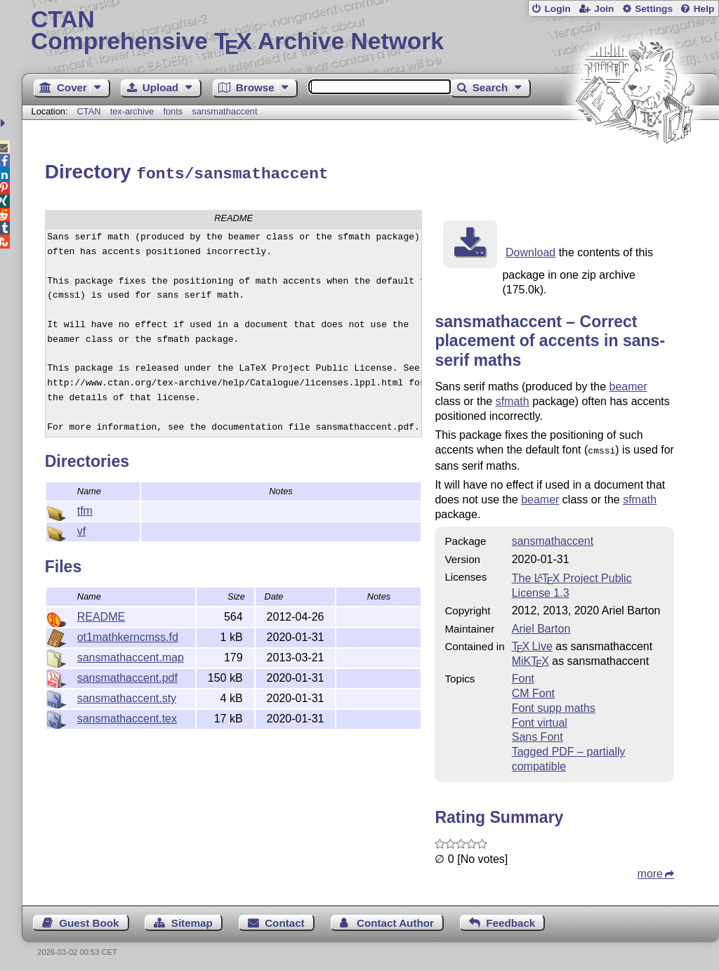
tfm (85, 509)
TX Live (532, 643)
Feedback (510, 919)
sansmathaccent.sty (126, 696)
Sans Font (537, 733)
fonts (173, 111)
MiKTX (530, 657)
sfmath (512, 399)
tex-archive (132, 111)
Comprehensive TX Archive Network (370, 31)
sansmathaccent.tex (127, 716)
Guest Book (89, 919)
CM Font (533, 690)
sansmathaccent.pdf (127, 676)
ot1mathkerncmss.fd (127, 635)
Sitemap (192, 919)
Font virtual (539, 719)
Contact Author (395, 919)
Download (530, 250)
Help (704, 9)
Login (557, 9)
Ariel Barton (541, 625)
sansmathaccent (224, 111)
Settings (654, 9)
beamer (628, 384)
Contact (285, 919)
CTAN (89, 111)
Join (604, 9)
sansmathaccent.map (130, 655)
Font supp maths (553, 705)
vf (81, 529)
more (650, 870)
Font (523, 675)
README (101, 615)
